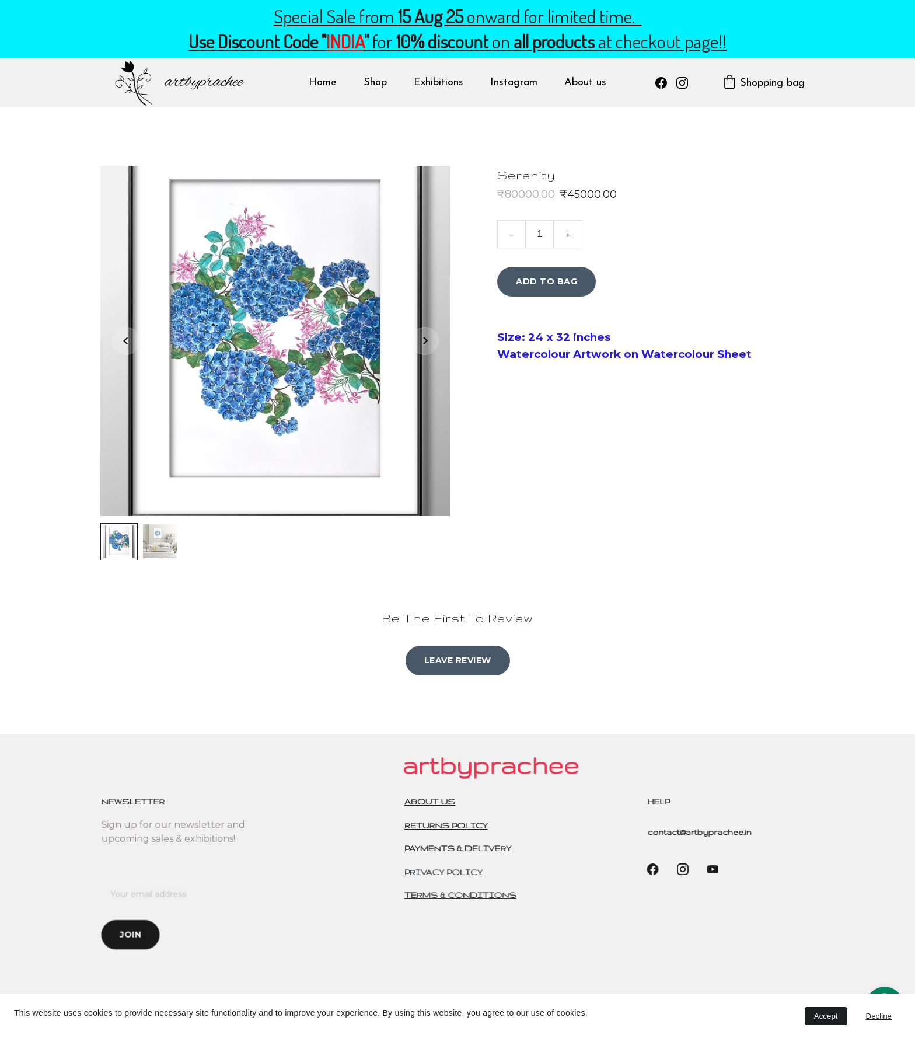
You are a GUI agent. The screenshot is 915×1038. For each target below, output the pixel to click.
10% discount (442, 41)
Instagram (513, 82)
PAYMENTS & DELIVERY (459, 848)
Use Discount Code (253, 41)
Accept (826, 1016)
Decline (879, 1016)
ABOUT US (432, 801)
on (501, 41)
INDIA (345, 41)
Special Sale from (336, 17)
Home (323, 82)
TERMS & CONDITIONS (461, 895)
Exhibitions (438, 82)
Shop (375, 82)
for (382, 41)
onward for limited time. (554, 17)
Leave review (457, 660)
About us (585, 82)
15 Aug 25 (432, 17)
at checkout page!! (661, 41)
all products (554, 41)
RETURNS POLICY (447, 825)
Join (131, 934)
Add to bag (546, 282)
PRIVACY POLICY (445, 872)
